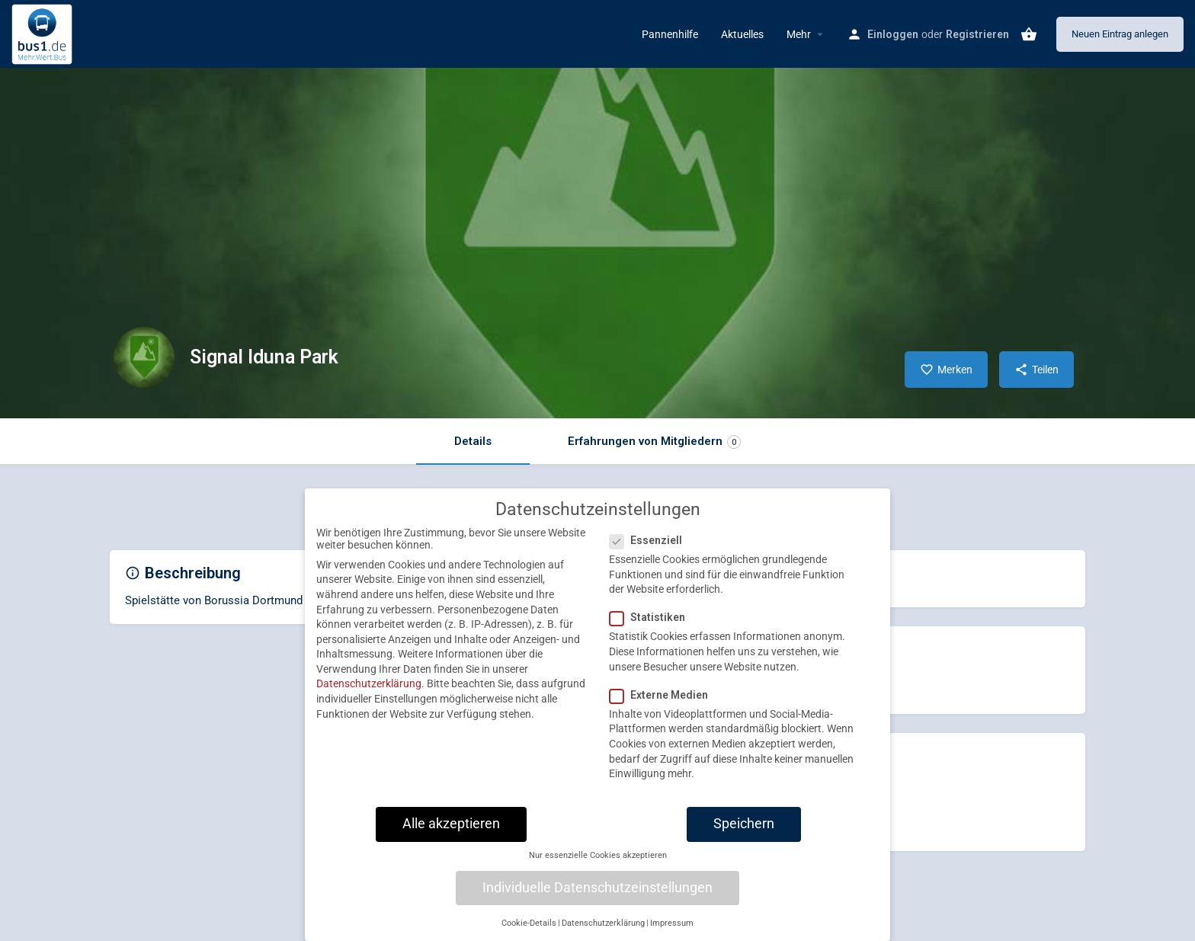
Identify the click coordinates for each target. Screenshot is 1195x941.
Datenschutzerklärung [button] (603, 934)
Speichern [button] (743, 834)
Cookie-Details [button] (528, 934)
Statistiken (652, 629)
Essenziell (650, 552)
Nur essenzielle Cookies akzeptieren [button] (598, 867)
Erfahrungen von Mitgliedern (654, 441)
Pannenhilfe (670, 34)
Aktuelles (742, 34)
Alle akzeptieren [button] (451, 834)
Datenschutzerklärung (368, 695)
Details (473, 441)
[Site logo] (43, 33)
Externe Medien (663, 705)
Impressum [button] (672, 934)
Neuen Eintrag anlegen (1120, 34)
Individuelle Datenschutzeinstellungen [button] (597, 898)
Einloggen (892, 34)
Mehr (799, 34)
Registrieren (977, 34)
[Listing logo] (144, 357)
